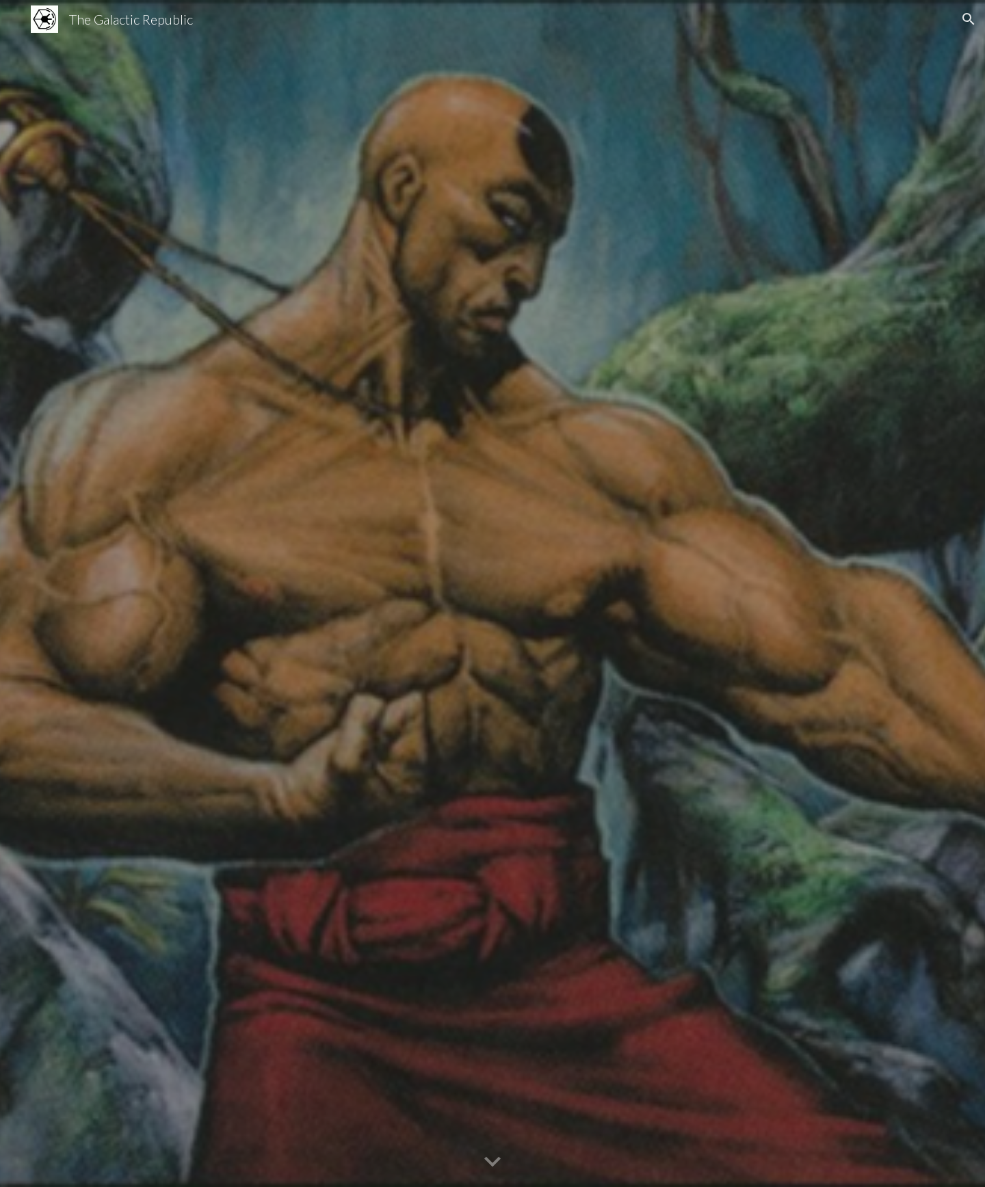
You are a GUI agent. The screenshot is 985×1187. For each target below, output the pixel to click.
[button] (968, 19)
